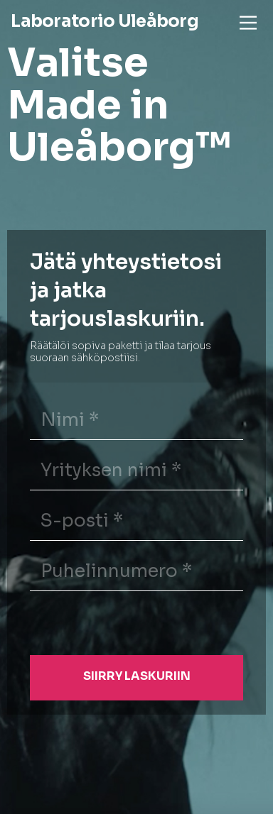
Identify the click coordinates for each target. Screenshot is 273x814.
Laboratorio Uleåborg (104, 21)
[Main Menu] (248, 23)
